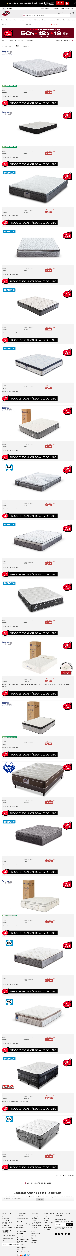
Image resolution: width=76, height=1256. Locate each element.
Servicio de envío (22, 1239)
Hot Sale (46, 1219)
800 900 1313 (6, 1224)
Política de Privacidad (59, 1227)
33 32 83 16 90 (6, 1219)
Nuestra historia (35, 1232)
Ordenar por (58, 39)
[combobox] (46, 13)
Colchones (11, 38)
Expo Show (47, 1227)
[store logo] (6, 11)
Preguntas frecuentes (23, 1238)
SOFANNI (9, 7)
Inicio (3, 38)
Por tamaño (20, 38)
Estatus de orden (45, 6)
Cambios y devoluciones (20, 1224)
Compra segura (21, 1236)
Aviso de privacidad (22, 1234)
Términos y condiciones (47, 1216)
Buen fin (46, 1229)
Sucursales (56, 6)
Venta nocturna (48, 1225)
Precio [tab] (25, 44)
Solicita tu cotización (22, 1217)
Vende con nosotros (34, 1239)
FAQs (32, 1237)
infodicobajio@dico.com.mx (9, 1225)
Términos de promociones (20, 1242)
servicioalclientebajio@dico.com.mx (27, 1222)
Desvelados (47, 1224)
